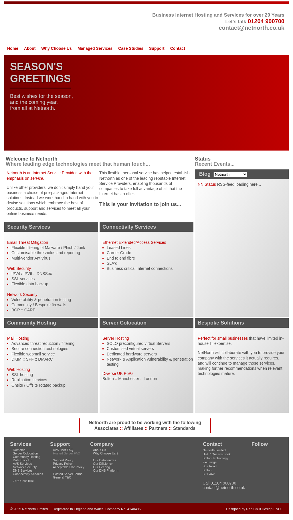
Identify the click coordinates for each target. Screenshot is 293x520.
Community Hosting (26, 456)
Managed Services (95, 48)
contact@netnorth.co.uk (251, 28)
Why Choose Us (56, 48)
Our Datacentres (104, 460)
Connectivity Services (28, 474)
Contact (177, 48)
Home (12, 48)
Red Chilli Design (259, 509)
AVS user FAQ (63, 450)
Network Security (25, 467)
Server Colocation (25, 453)
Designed (233, 509)
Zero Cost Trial (23, 481)
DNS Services (22, 470)
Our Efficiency (102, 463)
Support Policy (63, 460)
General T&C (62, 477)
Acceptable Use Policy (68, 467)
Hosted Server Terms (67, 474)
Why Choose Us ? (105, 453)
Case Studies (130, 48)
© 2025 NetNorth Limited (29, 509)
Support (157, 48)
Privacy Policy (62, 463)
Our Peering (101, 467)
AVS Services (22, 463)
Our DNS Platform (105, 470)
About (29, 48)
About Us (99, 450)
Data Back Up (22, 460)
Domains (19, 450)
